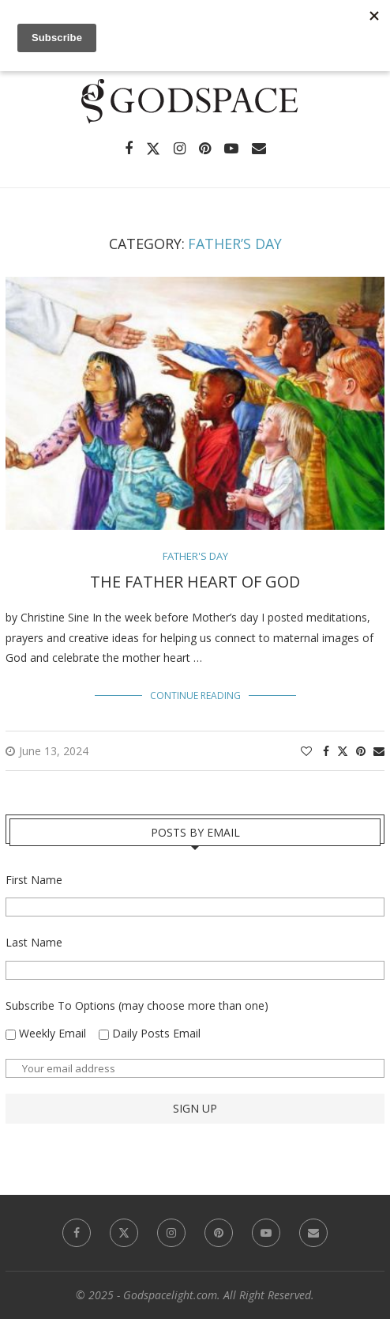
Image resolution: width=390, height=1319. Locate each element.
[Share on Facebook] (326, 750)
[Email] (259, 149)
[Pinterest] (205, 149)
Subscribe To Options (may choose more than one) (137, 1005)
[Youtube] (231, 149)
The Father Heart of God (195, 581)
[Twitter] (153, 149)
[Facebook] (129, 149)
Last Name (34, 942)
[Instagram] (180, 149)
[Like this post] (306, 750)
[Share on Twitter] (342, 750)
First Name (34, 879)
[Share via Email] (378, 750)
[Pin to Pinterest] (361, 750)
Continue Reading (195, 695)
